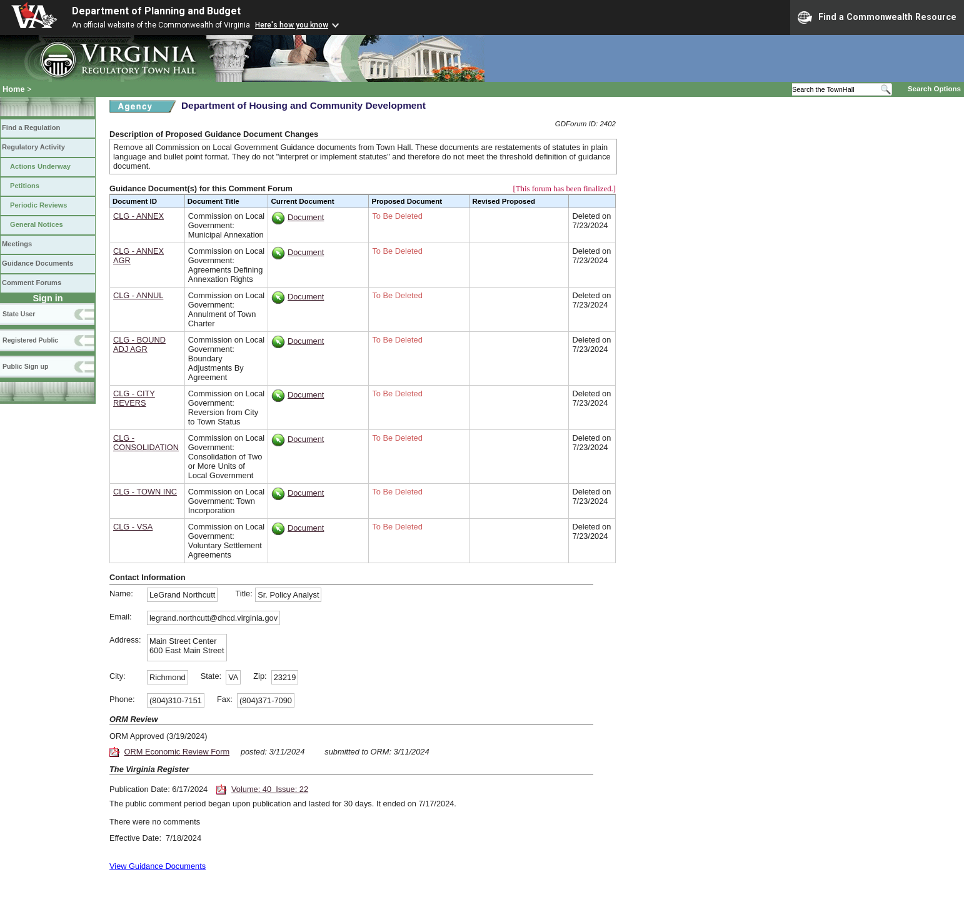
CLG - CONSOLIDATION (146, 442)
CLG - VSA (133, 526)
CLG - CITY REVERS (134, 398)
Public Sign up (25, 366)
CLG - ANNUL (138, 295)
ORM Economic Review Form (177, 751)
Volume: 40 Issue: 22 (269, 789)
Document (306, 217)
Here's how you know (291, 25)
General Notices (36, 224)
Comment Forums (31, 282)
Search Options (934, 89)
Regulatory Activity (33, 147)
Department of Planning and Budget (156, 11)
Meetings (17, 244)
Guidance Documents (37, 263)
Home (14, 89)
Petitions (24, 185)
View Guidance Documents (157, 866)
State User (19, 314)
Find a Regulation (31, 127)
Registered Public (30, 340)
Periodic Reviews (39, 205)
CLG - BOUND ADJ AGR (139, 344)
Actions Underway (40, 166)
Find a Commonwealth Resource (877, 17)
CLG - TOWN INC (145, 491)
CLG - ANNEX (138, 216)
